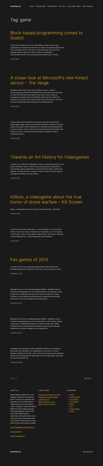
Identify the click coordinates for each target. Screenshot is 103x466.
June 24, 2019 (14, 106)
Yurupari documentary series (48, 397)
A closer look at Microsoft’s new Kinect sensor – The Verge (49, 80)
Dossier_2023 (40, 6)
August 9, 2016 (15, 138)
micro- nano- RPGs (74, 6)
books (72, 395)
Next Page (88, 378)
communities (74, 402)
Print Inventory (88, 6)
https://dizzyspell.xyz (17, 436)
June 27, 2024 (14, 59)
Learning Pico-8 (43, 399)
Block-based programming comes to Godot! (46, 35)
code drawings (75, 397)
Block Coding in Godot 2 (46, 404)
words (72, 411)
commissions (74, 399)
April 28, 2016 (14, 241)
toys (71, 406)
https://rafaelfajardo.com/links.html (22, 427)
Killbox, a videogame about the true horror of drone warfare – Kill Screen (46, 199)
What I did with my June (46, 402)
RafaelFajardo (15, 6)
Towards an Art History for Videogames (49, 157)
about (32, 6)
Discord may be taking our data (49, 395)
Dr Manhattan (52, 6)
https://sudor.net (16, 432)
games (72, 404)
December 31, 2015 (16, 273)
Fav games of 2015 (29, 259)
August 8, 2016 (15, 178)
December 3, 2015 (16, 303)
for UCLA (62, 6)
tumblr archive (75, 409)
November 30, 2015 (16, 362)
